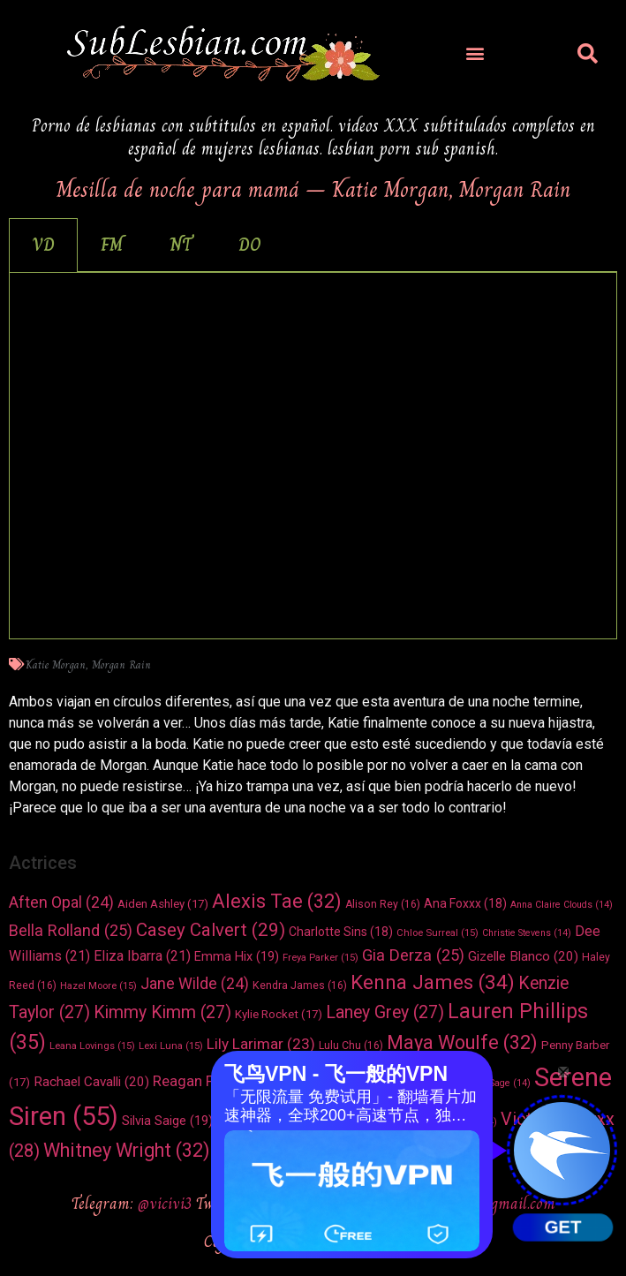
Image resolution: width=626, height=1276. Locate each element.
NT (181, 245)
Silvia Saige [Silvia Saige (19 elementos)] (167, 1121)
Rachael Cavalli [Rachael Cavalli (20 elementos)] (91, 1082)
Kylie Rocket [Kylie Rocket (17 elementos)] (278, 1014)
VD (43, 245)
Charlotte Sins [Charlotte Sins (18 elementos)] (341, 932)
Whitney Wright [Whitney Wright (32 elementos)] (126, 1150)
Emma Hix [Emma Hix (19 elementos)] (236, 956)
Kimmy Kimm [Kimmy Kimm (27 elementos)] (162, 1012)
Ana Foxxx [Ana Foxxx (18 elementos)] (465, 903)
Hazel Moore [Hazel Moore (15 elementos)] (98, 985)
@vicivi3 (167, 1203)
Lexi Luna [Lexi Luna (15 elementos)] (171, 1045)
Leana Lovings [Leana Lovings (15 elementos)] (92, 1045)
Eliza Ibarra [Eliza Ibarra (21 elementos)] (142, 956)
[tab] (43, 245)
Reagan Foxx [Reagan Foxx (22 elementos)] (210, 1081)
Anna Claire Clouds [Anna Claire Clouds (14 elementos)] (561, 904)
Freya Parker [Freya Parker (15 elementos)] (320, 957)
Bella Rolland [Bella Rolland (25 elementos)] (70, 930)
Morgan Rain (121, 665)
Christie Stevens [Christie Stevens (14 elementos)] (526, 933)
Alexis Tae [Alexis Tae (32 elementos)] (277, 901)
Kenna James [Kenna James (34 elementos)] (433, 981)
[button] (475, 53)
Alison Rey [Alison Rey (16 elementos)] (382, 904)
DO (249, 245)
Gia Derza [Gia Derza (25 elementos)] (413, 955)
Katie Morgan (56, 665)
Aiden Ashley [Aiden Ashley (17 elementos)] (162, 903)
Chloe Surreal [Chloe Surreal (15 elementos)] (437, 932)
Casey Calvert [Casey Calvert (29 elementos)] (210, 929)
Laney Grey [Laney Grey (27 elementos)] (385, 1012)
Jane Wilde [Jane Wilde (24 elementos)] (194, 983)
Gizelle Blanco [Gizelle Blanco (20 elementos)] (523, 956)
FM (112, 245)
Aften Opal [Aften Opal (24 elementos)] (61, 902)
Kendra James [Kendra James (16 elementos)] (300, 985)
